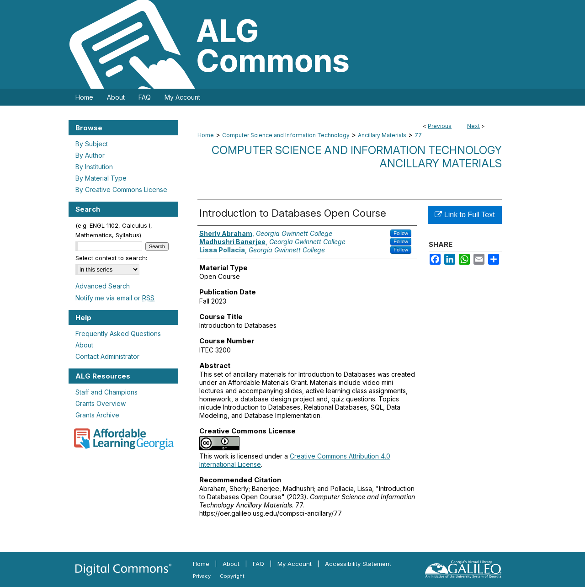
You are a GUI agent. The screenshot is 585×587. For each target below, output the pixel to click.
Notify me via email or (114, 298)
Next (473, 126)
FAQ (258, 563)
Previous (440, 126)
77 (418, 135)
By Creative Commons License (121, 189)
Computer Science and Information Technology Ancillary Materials (357, 157)
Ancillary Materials (382, 135)
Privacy (202, 576)
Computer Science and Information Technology (286, 135)
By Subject (91, 144)
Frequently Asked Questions (118, 333)
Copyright (232, 576)
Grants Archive (97, 415)
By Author (90, 155)
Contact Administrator (107, 356)
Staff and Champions (106, 392)
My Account (294, 563)
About (84, 345)
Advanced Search (102, 286)
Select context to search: (111, 257)
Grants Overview (100, 403)
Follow (401, 233)
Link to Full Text (465, 215)
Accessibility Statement (358, 563)
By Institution (94, 167)
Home (205, 135)
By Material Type (101, 178)
